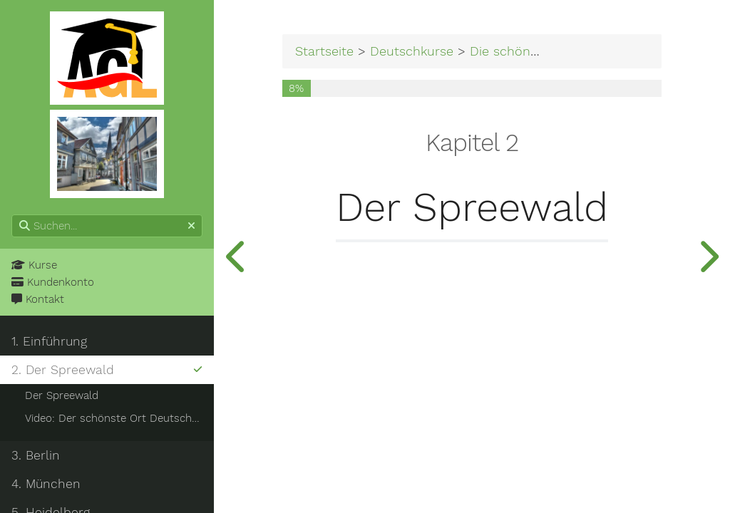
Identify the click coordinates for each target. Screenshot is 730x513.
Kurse (34, 265)
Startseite (324, 50)
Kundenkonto (52, 282)
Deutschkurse (411, 50)
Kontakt (37, 299)
